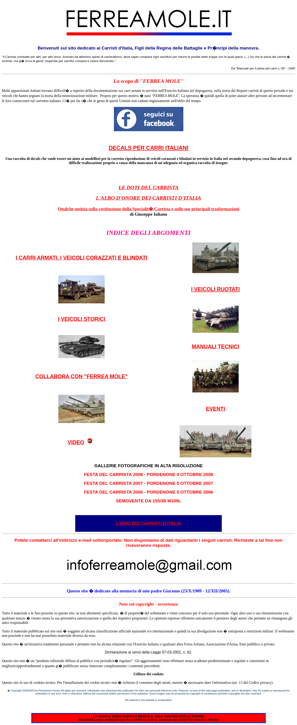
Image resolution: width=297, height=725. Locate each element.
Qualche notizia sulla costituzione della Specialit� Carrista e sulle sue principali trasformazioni (148, 208)
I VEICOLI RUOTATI (215, 289)
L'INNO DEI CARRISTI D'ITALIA (148, 523)
